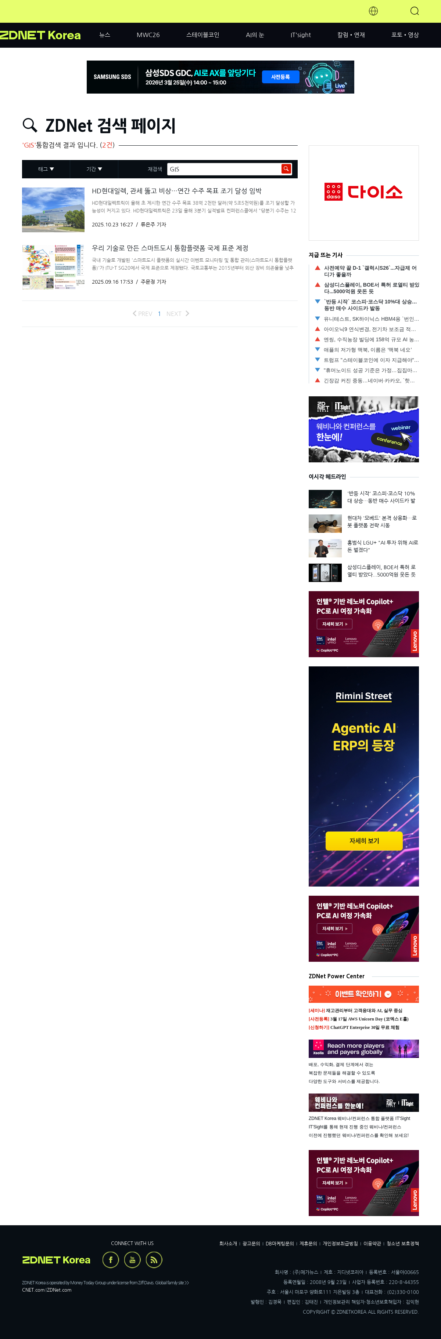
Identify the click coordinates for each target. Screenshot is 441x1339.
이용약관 (372, 1243)
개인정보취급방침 (340, 1243)
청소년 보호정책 (403, 1243)
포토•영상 (405, 35)
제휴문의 (308, 1243)
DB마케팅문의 (280, 1243)
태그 (43, 169)
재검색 (155, 169)
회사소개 (228, 1243)
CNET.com (33, 1290)
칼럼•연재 (351, 35)
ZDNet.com (59, 1290)
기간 (91, 169)
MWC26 (148, 35)
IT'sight (301, 35)
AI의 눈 (255, 35)
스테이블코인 (202, 35)
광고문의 (251, 1243)
